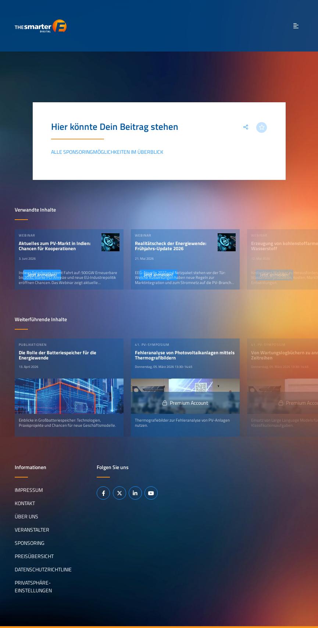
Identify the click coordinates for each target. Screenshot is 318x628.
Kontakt (25, 503)
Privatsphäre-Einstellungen (33, 587)
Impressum (29, 490)
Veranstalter (32, 530)
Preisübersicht (34, 556)
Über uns (26, 516)
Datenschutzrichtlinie (43, 569)
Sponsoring (29, 543)
